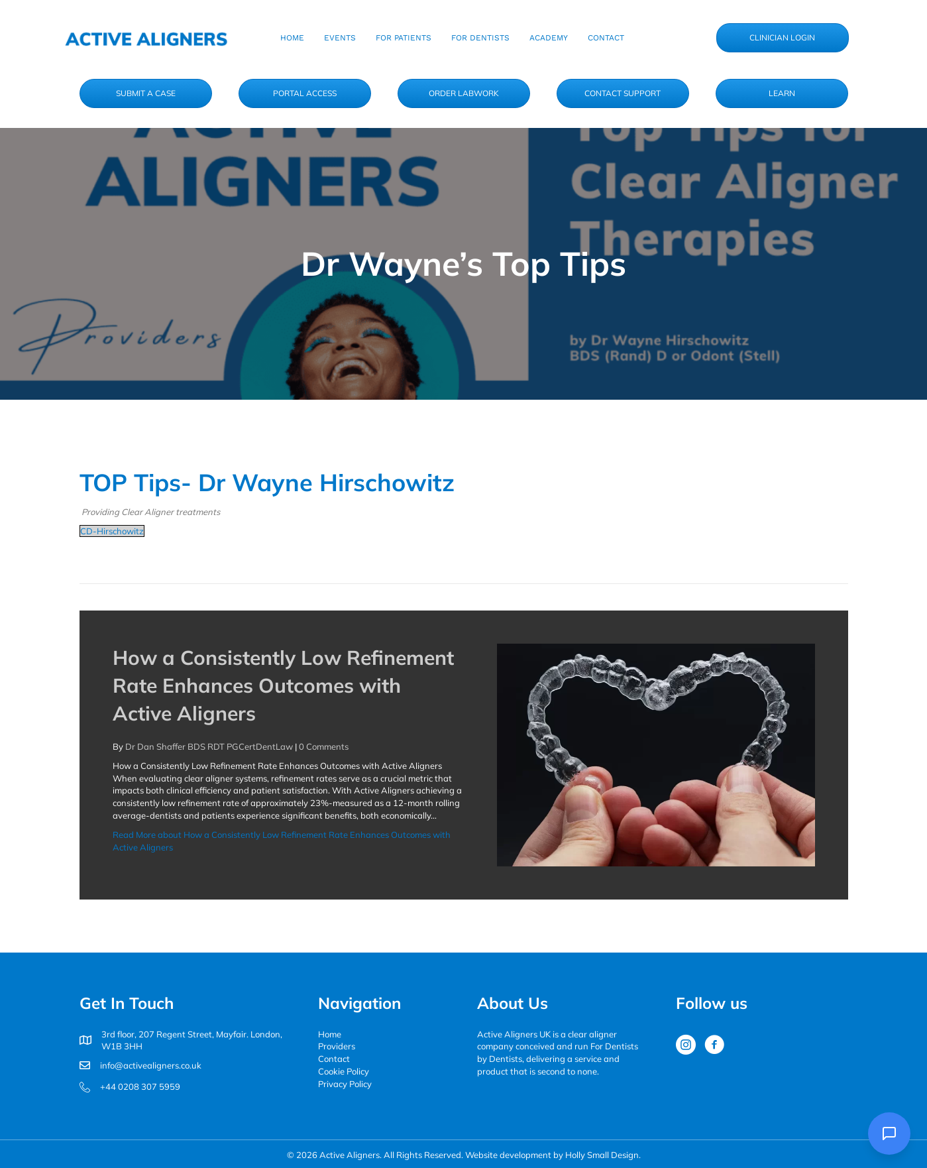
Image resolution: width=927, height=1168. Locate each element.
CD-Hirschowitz (112, 531)
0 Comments (324, 746)
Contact (334, 1058)
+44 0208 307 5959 (140, 1086)
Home (329, 1034)
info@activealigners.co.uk (150, 1065)
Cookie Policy (343, 1071)
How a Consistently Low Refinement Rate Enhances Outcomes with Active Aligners (283, 685)
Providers (336, 1046)
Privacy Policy (345, 1084)
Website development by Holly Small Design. (553, 1154)
